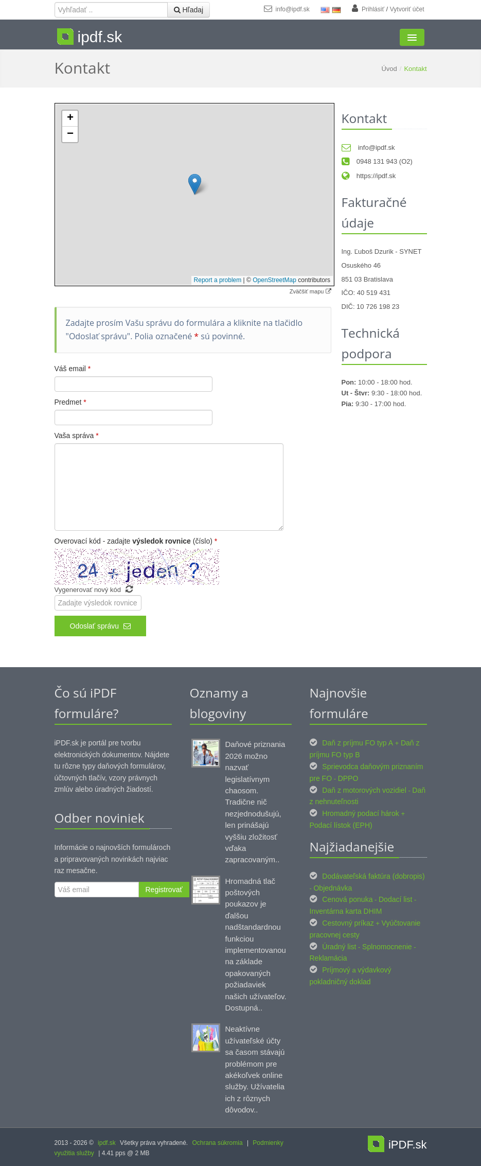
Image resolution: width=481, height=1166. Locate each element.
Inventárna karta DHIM (346, 911)
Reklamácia (328, 958)
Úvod (389, 69)
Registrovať (164, 889)
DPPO (348, 778)
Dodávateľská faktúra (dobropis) (373, 876)
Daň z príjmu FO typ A (357, 743)
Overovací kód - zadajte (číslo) (136, 541)
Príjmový (336, 970)
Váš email (73, 368)
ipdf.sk (107, 1142)
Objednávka (332, 888)
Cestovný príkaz (347, 923)
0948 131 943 (370, 161)
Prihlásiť (373, 9)
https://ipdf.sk (369, 176)
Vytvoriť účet (407, 9)
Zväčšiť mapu (310, 291)
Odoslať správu (100, 626)
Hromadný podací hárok (360, 813)
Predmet (70, 402)
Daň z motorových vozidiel (364, 790)
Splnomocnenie (387, 947)
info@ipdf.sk (287, 9)
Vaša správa (77, 435)
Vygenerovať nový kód (94, 590)
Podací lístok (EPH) (341, 825)
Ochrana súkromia (217, 1142)
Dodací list (395, 899)
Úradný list (339, 947)
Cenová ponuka (347, 899)
